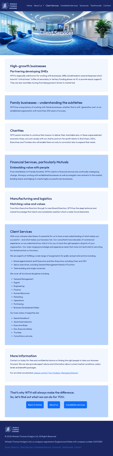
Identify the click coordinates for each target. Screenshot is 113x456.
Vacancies (84, 5)
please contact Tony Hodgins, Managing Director (56, 373)
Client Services (52, 5)
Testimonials (96, 5)
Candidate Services (69, 5)
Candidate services (75, 404)
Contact (107, 5)
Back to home (35, 404)
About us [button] (38, 5)
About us (54, 404)
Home (29, 5)
